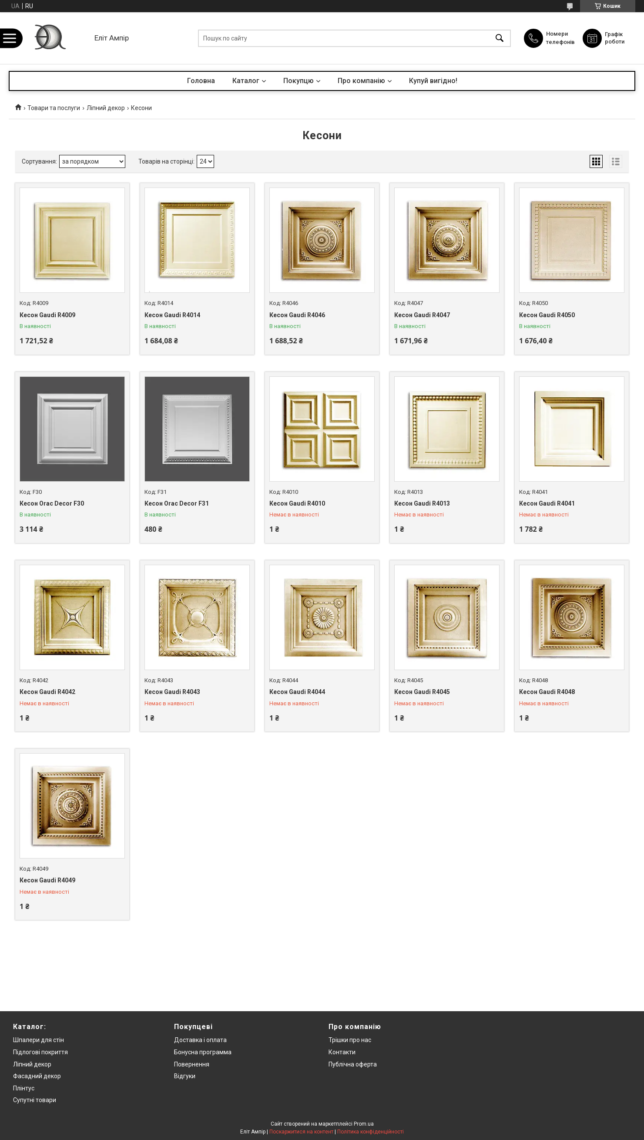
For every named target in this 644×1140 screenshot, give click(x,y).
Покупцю (298, 81)
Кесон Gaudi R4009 (47, 315)
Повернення (191, 1064)
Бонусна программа (202, 1052)
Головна (201, 81)
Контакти (342, 1052)
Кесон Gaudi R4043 (172, 691)
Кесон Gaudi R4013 (422, 503)
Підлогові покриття (40, 1052)
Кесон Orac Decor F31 (176, 503)
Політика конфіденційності (370, 1132)
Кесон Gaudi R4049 (47, 880)
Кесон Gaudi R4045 (422, 691)
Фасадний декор (37, 1076)
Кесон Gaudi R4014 (172, 315)
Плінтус (23, 1088)
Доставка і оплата (200, 1039)
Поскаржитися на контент (301, 1132)
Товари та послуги (53, 107)
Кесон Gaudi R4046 (297, 315)
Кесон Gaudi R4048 (547, 691)
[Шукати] (499, 38)
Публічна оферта (353, 1064)
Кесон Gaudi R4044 (297, 691)
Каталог (245, 81)
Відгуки (184, 1076)
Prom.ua (364, 1124)
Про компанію (361, 81)
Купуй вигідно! (433, 81)
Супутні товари (34, 1099)
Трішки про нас (350, 1039)
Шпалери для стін (38, 1039)
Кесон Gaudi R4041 (547, 503)
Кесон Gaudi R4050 (547, 315)
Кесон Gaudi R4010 (297, 503)
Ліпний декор (106, 107)
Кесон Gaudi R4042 (47, 691)
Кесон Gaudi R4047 (422, 315)
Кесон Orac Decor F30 (52, 503)
